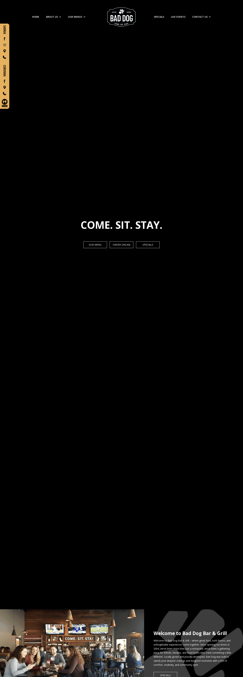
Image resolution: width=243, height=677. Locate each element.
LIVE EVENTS (178, 16)
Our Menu (95, 244)
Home (35, 16)
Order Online (121, 244)
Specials (148, 244)
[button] (54, 17)
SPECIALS (159, 16)
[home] (121, 17)
